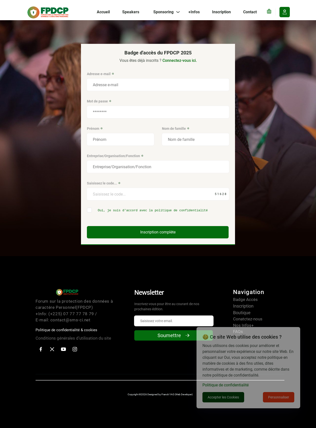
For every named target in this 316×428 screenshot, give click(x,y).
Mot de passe (99, 101)
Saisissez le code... (104, 183)
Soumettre (174, 335)
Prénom (95, 129)
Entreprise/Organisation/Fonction (115, 156)
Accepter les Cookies (223, 397)
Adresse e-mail (100, 74)
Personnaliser (278, 397)
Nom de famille (176, 129)
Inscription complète (158, 232)
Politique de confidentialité (225, 385)
